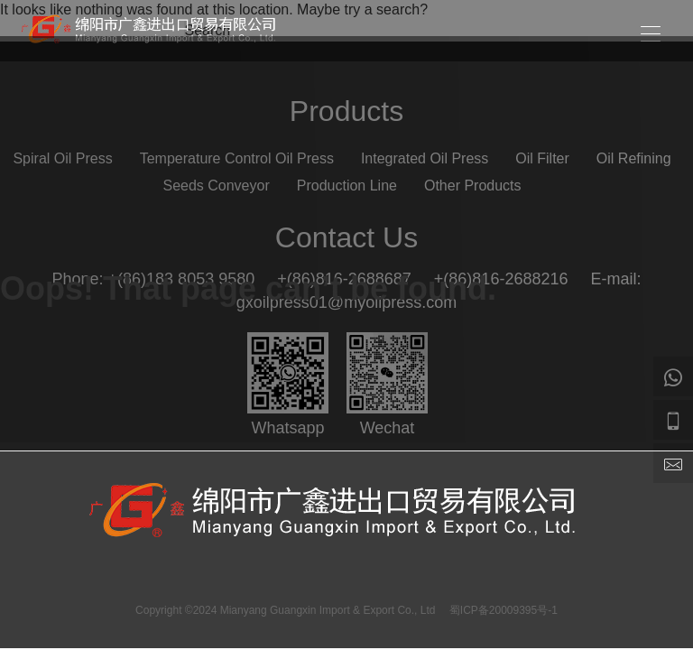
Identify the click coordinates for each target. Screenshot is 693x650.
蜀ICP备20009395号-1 (503, 610)
